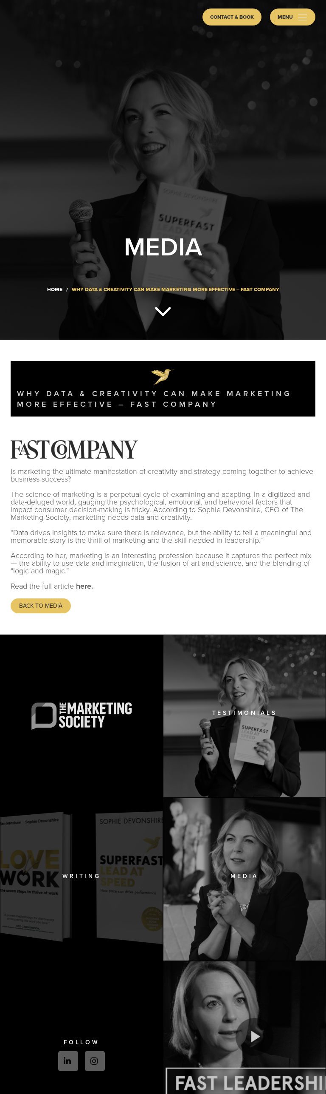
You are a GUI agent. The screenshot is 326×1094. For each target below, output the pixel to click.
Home (54, 289)
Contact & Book (232, 17)
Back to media (40, 605)
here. (84, 586)
